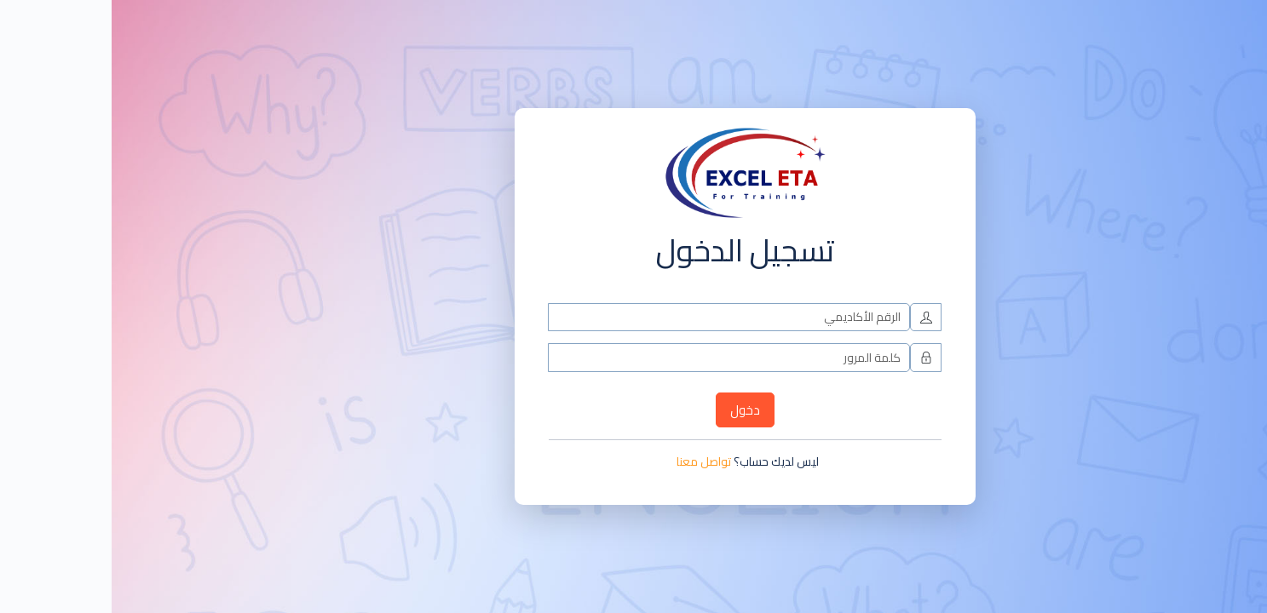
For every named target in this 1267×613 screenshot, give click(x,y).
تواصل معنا (592, 461)
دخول (633, 410)
